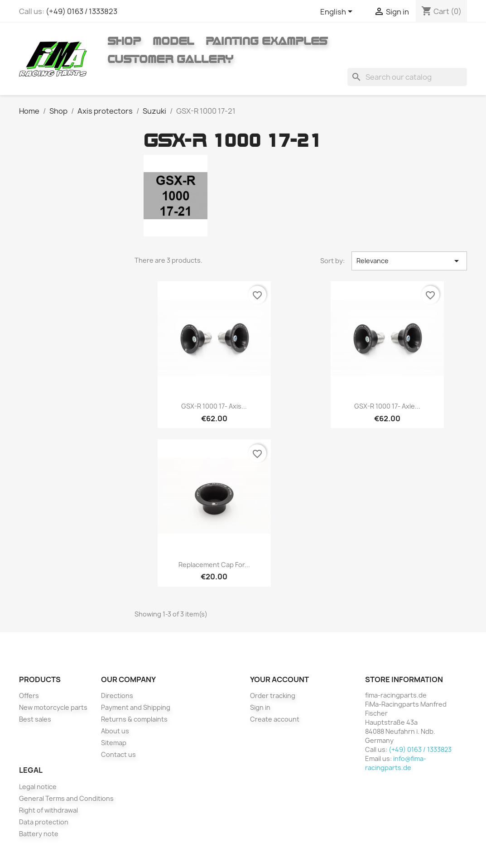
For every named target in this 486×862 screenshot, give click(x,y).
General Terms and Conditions (66, 798)
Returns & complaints (134, 719)
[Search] (407, 77)
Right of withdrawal (48, 810)
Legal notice (38, 786)
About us (115, 731)
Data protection (43, 822)
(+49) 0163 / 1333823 (81, 11)
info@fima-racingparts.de (395, 763)
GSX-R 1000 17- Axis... (214, 406)
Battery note (38, 833)
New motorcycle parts (53, 707)
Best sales (35, 719)
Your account (279, 679)
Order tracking (272, 695)
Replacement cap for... (214, 564)
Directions (117, 695)
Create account (274, 719)
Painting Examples (266, 40)
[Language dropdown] (338, 12)
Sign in (260, 707)
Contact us (118, 754)
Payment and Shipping (135, 707)
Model (173, 40)
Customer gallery (170, 58)
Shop (124, 40)
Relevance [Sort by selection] (409, 260)
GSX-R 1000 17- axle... (387, 406)
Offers (29, 695)
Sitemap (113, 742)
